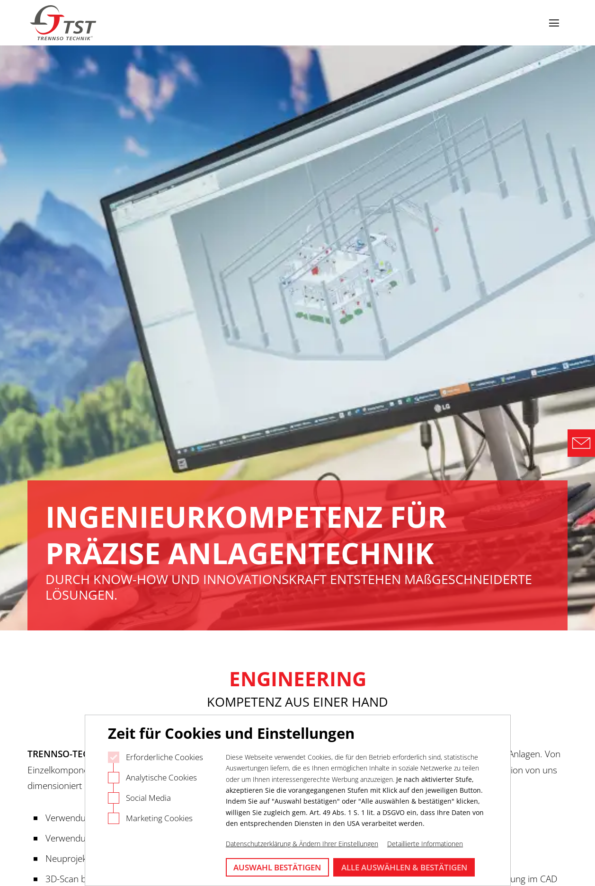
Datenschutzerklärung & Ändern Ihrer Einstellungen (302, 843)
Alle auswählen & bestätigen (404, 867)
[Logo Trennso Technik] (64, 23)
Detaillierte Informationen (425, 843)
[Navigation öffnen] (553, 22)
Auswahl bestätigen (277, 867)
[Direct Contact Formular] (581, 443)
